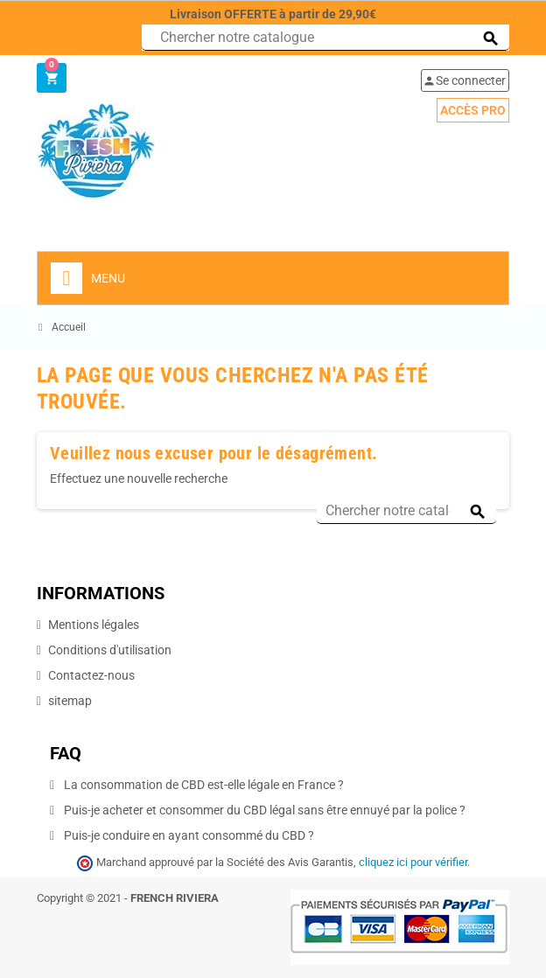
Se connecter (464, 80)
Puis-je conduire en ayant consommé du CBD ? (187, 835)
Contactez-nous (91, 675)
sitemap (70, 701)
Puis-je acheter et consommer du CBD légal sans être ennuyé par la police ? (263, 810)
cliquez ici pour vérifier (413, 862)
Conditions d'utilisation (110, 650)
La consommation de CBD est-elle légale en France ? (202, 785)
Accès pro (473, 110)
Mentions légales (93, 625)
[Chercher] (325, 37)
